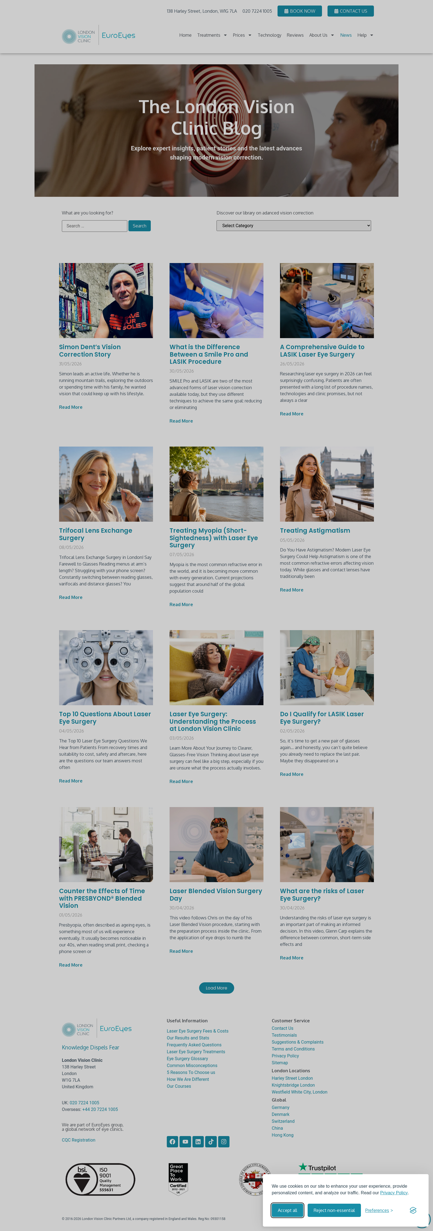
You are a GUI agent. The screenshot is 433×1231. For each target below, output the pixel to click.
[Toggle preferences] (379, 1210)
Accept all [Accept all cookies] (287, 1210)
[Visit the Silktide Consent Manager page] (413, 1210)
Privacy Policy (394, 1192)
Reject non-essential (334, 1210)
